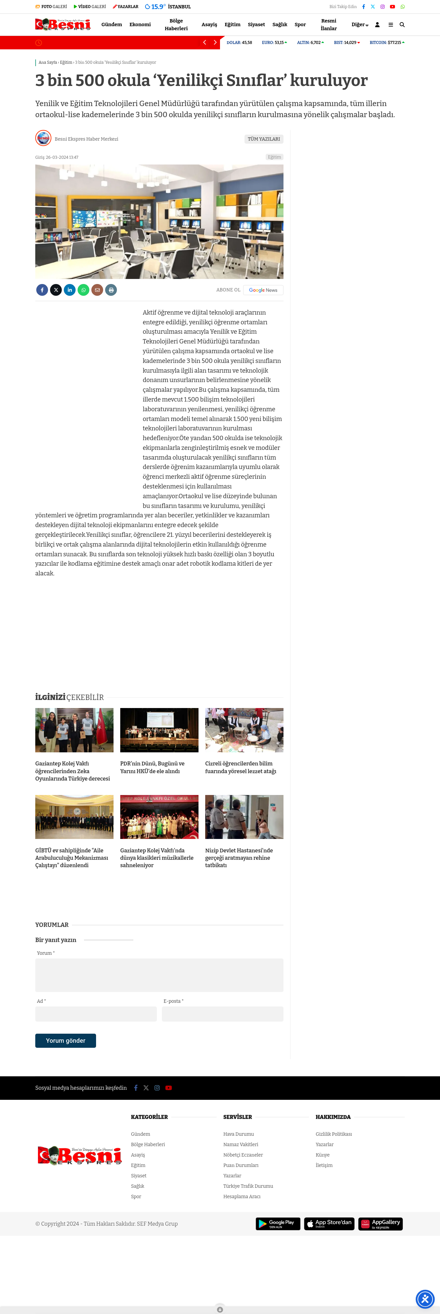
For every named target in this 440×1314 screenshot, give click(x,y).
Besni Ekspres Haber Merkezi (86, 139)
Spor (300, 24)
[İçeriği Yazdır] (111, 290)
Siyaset (256, 24)
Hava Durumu (238, 1134)
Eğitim (232, 24)
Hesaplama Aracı (242, 1197)
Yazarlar (232, 1176)
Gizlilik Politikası (334, 1134)
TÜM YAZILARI (264, 139)
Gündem (111, 24)
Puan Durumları (241, 1165)
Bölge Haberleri (176, 25)
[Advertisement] (85, 408)
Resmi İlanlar (329, 25)
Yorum (46, 953)
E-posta (174, 1001)
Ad (41, 1001)
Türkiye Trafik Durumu (248, 1186)
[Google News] (263, 290)
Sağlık (279, 24)
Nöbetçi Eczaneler (243, 1155)
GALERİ (51, 6)
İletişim (324, 1165)
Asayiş (209, 24)
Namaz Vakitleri (240, 1144)
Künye (322, 1155)
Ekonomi (140, 24)
